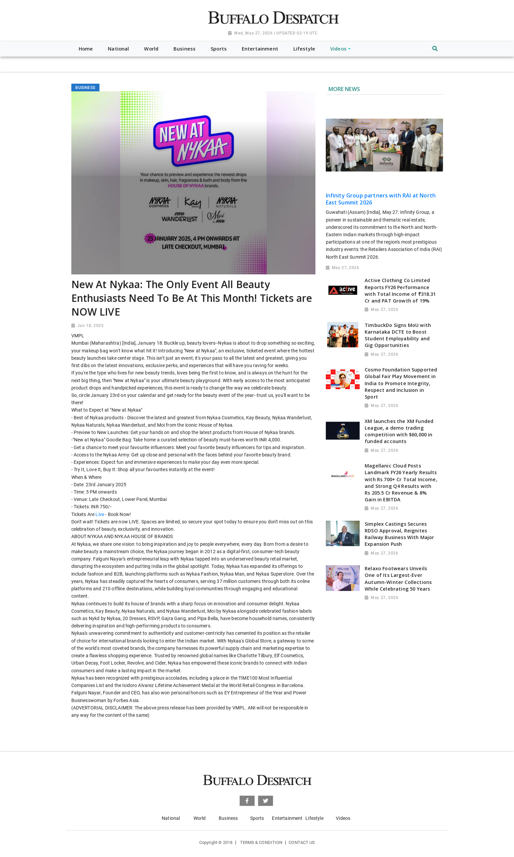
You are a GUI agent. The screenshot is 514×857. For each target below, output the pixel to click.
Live (99, 514)
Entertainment (287, 818)
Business (228, 818)
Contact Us (302, 842)
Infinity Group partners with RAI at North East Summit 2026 (381, 199)
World (200, 818)
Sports (257, 818)
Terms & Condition (261, 842)
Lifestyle (314, 818)
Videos (343, 818)
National (171, 818)
